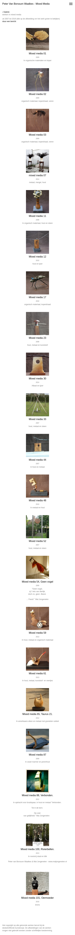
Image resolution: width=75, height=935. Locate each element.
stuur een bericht (9, 21)
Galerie (5, 12)
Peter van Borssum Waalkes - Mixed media (26, 3)
